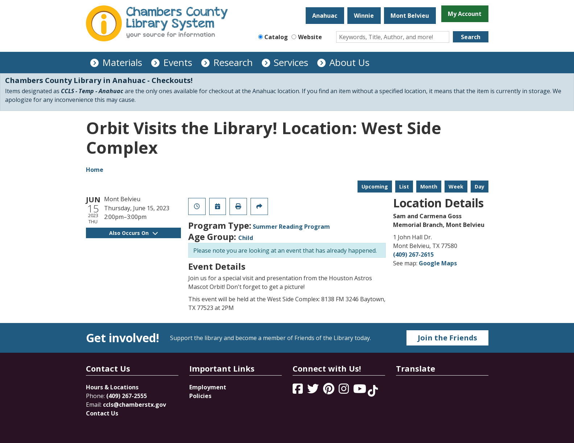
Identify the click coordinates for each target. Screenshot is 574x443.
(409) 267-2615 (413, 254)
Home (94, 170)
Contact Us (102, 413)
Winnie (364, 16)
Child (245, 238)
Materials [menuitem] (122, 62)
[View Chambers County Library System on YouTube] (360, 391)
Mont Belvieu (410, 16)
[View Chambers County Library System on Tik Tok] (373, 391)
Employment (207, 387)
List (404, 186)
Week (456, 186)
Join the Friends (447, 338)
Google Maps (438, 263)
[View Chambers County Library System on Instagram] (344, 391)
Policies (200, 396)
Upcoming (375, 186)
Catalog (276, 37)
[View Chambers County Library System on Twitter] (313, 391)
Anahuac (324, 16)
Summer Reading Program (291, 227)
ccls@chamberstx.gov (134, 405)
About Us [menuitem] (349, 62)
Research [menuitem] (233, 62)
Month (428, 186)
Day (479, 186)
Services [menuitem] (291, 62)
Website (310, 37)
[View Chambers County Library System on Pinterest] (329, 391)
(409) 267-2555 (126, 396)
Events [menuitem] (177, 62)
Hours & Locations (112, 387)
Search (470, 37)
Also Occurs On (133, 232)
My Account (465, 14)
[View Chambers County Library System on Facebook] (298, 391)
